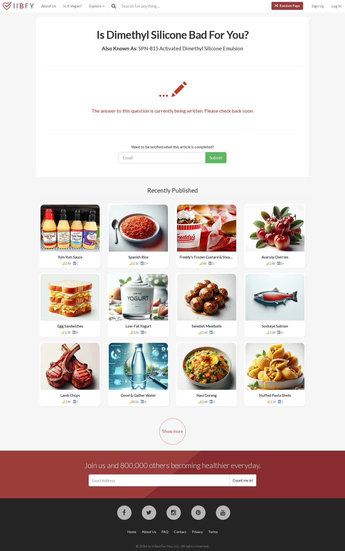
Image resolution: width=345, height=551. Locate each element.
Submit (215, 157)
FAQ (165, 532)
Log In (336, 6)
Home (131, 532)
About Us (48, 6)
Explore (97, 6)
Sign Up (318, 6)
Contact (180, 532)
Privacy (197, 532)
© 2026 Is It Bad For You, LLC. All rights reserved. (172, 546)
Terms (213, 532)
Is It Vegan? (72, 6)
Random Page (287, 6)
